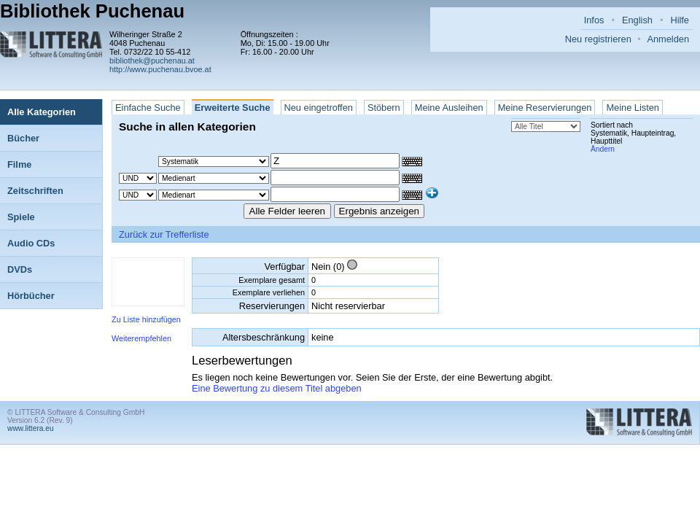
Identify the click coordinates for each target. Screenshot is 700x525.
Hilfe (679, 20)
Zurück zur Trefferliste (164, 234)
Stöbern (384, 107)
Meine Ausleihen (449, 107)
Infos (594, 20)
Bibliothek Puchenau (92, 11)
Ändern (603, 149)
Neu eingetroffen (318, 107)
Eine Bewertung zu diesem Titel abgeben (277, 388)
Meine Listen (632, 107)
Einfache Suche (148, 107)
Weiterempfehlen (141, 338)
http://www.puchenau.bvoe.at (160, 69)
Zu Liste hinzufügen (146, 319)
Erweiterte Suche (233, 107)
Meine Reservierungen (545, 107)
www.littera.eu (30, 428)
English (637, 20)
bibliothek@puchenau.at (152, 60)
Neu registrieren (598, 39)
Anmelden (668, 39)
